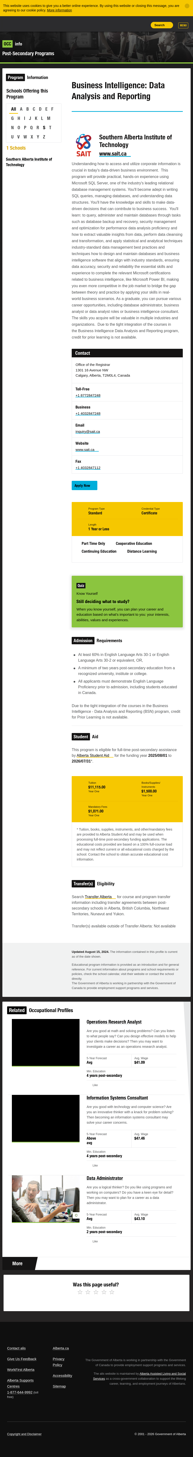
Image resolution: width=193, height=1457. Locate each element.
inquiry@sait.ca (87, 431)
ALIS (39, 23)
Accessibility (62, 1375)
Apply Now (82, 485)
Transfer (100, 897)
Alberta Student (95, 755)
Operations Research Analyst (112, 1037)
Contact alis (16, 1348)
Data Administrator (104, 1178)
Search (159, 25)
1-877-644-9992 (20, 1392)
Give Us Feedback (21, 1359)
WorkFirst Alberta (20, 1370)
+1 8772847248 (87, 395)
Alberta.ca (61, 1348)
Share (111, 25)
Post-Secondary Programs (28, 53)
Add (121, 25)
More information (59, 10)
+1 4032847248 (87, 413)
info (12, 43)
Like (132, 24)
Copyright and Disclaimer (24, 1434)
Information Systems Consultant (115, 1105)
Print (143, 25)
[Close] (187, 6)
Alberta (16, 23)
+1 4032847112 (87, 468)
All (13, 109)
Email (116, 120)
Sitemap (59, 1386)
